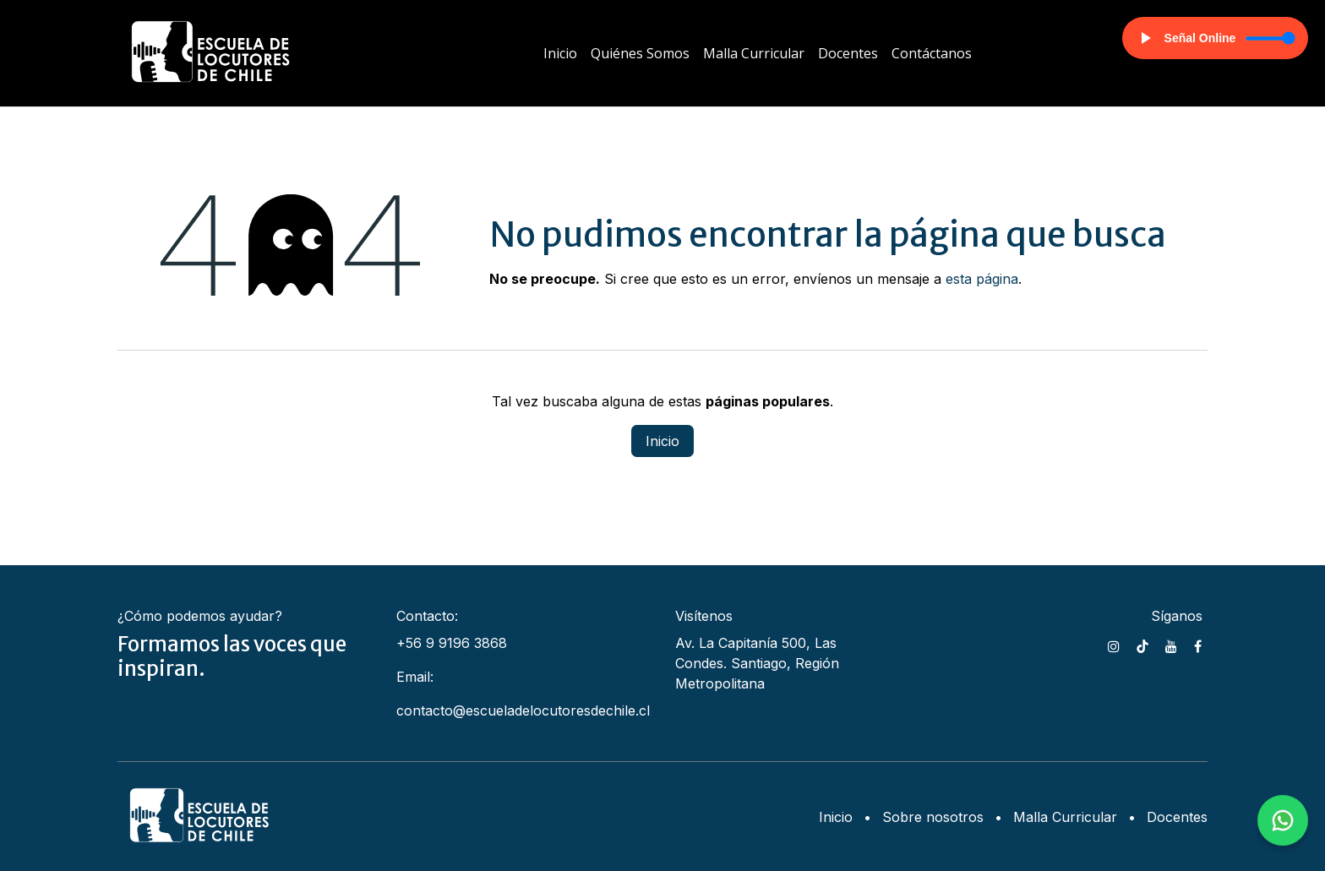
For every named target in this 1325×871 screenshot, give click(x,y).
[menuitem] (560, 53)
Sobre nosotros (933, 816)
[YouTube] (1171, 646)
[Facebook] (1198, 646)
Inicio (662, 441)
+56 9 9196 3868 (451, 642)
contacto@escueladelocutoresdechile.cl (523, 710)
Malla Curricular (1065, 816)
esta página (982, 278)
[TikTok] (1142, 646)
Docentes (1177, 816)
